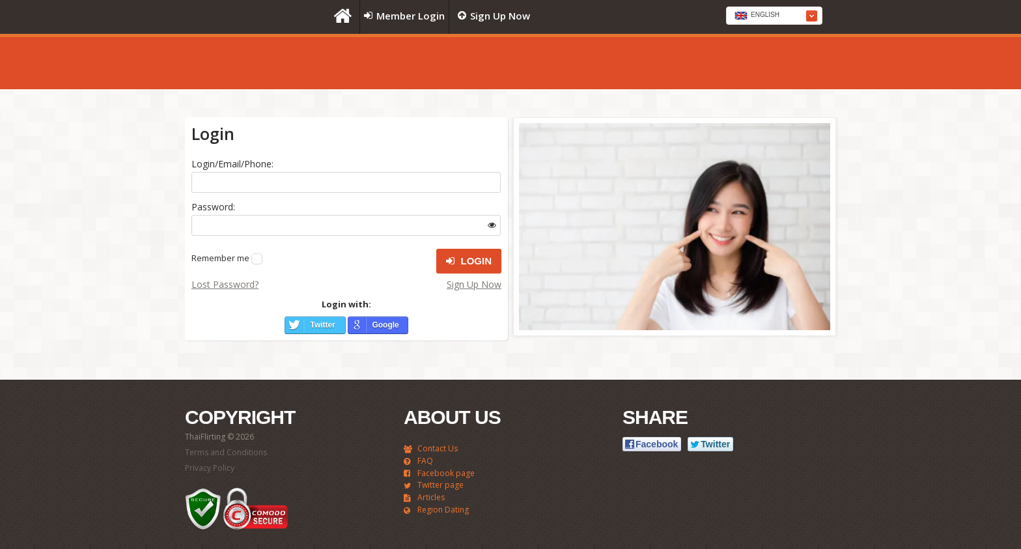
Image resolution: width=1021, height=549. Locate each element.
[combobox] (774, 16)
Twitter (322, 325)
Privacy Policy (209, 467)
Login (469, 261)
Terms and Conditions (226, 452)
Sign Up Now (474, 284)
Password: (213, 207)
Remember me (220, 258)
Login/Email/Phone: (232, 164)
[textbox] (774, 16)
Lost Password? (225, 284)
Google (385, 325)
